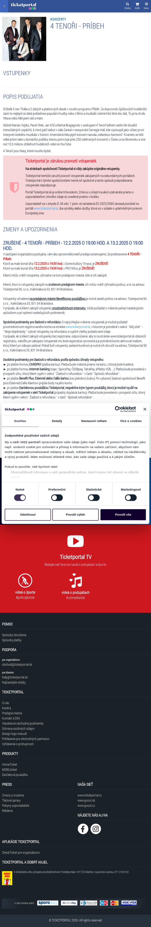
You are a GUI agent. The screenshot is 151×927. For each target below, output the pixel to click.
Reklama (7, 810)
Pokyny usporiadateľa (15, 805)
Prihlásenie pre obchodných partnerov (26, 739)
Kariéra (6, 708)
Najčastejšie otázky (14, 682)
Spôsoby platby (11, 640)
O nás (5, 703)
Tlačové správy (11, 800)
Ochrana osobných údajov (18, 728)
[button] (137, 6)
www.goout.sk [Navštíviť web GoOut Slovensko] (86, 800)
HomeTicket (9, 764)
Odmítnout (28, 514)
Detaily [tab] (57, 421)
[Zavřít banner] (144, 409)
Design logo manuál (14, 733)
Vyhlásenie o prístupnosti (18, 744)
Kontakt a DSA (11, 718)
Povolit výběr (75, 514)
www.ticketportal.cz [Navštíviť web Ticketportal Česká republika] (90, 795)
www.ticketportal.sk (46, 208)
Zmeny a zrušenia (13, 795)
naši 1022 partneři (27, 442)
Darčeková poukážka (15, 774)
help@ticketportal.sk (15, 677)
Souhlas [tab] (20, 421)
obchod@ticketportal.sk (17, 664)
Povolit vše (123, 514)
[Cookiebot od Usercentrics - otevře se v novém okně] (118, 409)
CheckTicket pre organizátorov (21, 852)
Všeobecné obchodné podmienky (23, 723)
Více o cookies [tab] (131, 421)
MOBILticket (9, 769)
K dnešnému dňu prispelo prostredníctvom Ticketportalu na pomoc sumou (71, 872)
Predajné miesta (12, 713)
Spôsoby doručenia (14, 635)
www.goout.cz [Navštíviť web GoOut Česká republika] (86, 805)
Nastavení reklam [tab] (94, 421)
